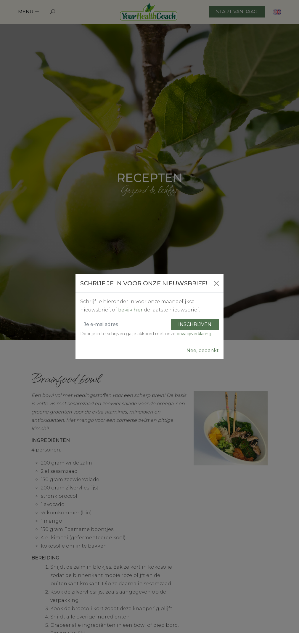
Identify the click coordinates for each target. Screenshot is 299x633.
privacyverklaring (194, 333)
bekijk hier (130, 310)
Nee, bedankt (203, 350)
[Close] (216, 283)
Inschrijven (194, 324)
